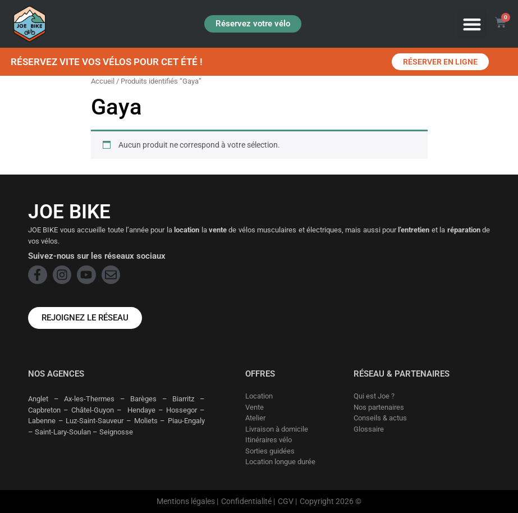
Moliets (146, 420)
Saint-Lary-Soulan (63, 432)
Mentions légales (186, 501)
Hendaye (141, 410)
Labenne (42, 420)
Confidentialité (246, 501)
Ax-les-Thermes (89, 399)
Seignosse (116, 432)
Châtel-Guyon (92, 410)
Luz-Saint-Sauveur (94, 420)
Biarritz (183, 399)
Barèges (143, 399)
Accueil (102, 81)
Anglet (38, 399)
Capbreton (44, 410)
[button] (471, 24)
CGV (286, 501)
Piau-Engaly (186, 420)
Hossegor (181, 410)
